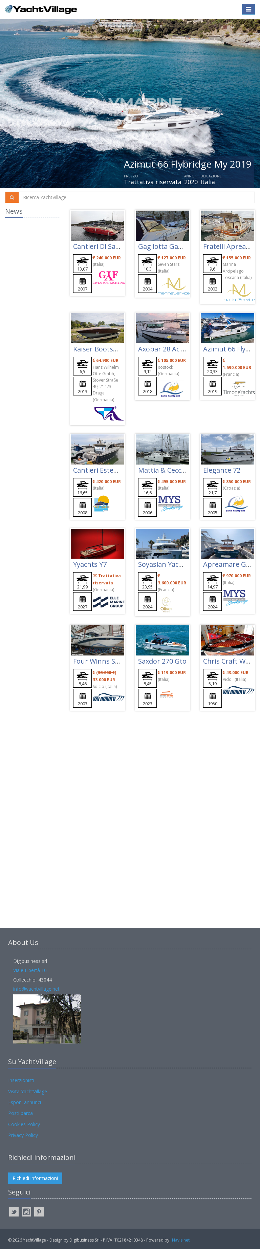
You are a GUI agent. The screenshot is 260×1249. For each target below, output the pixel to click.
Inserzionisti (21, 1080)
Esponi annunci (24, 1102)
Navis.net (181, 1240)
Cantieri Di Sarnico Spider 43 (118, 246)
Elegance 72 (221, 470)
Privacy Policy (23, 1135)
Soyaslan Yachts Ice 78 (173, 564)
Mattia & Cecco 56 (166, 470)
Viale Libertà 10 (30, 970)
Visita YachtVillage (27, 1091)
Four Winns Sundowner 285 (117, 661)
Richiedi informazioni (35, 1178)
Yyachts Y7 (90, 564)
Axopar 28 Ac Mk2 (166, 348)
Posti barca (20, 1113)
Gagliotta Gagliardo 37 (174, 246)
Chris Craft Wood (230, 661)
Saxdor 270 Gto (162, 661)
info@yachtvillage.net (36, 989)
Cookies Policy (24, 1124)
